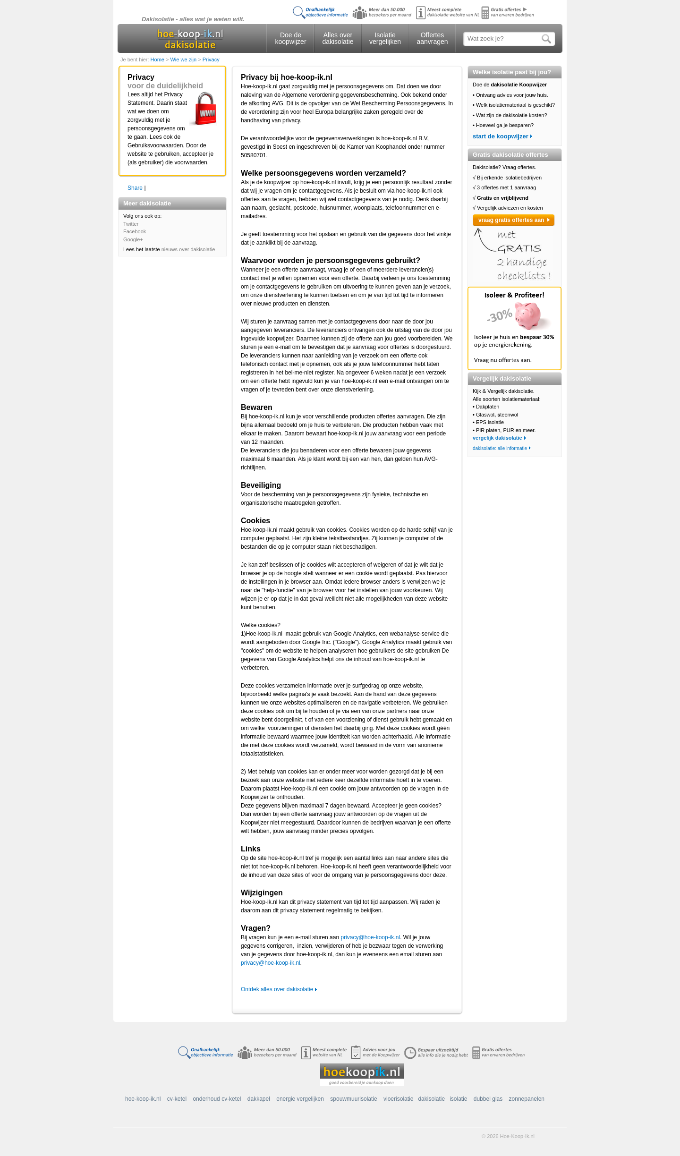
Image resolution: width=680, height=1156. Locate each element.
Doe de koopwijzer (290, 38)
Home (158, 59)
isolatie (458, 1099)
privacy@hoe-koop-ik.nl (370, 937)
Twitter (130, 224)
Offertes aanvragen (432, 38)
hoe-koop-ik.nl (143, 1099)
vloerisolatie (398, 1099)
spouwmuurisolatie (353, 1099)
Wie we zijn (184, 59)
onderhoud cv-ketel (217, 1099)
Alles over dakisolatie (337, 38)
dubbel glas (488, 1099)
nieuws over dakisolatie (188, 249)
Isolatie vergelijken (385, 38)
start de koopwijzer (500, 136)
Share (135, 188)
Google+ (133, 239)
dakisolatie (431, 1099)
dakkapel (258, 1099)
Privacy (211, 59)
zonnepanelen (526, 1099)
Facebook (134, 231)
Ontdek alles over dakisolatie (277, 989)
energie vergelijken (300, 1099)
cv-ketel (177, 1099)
